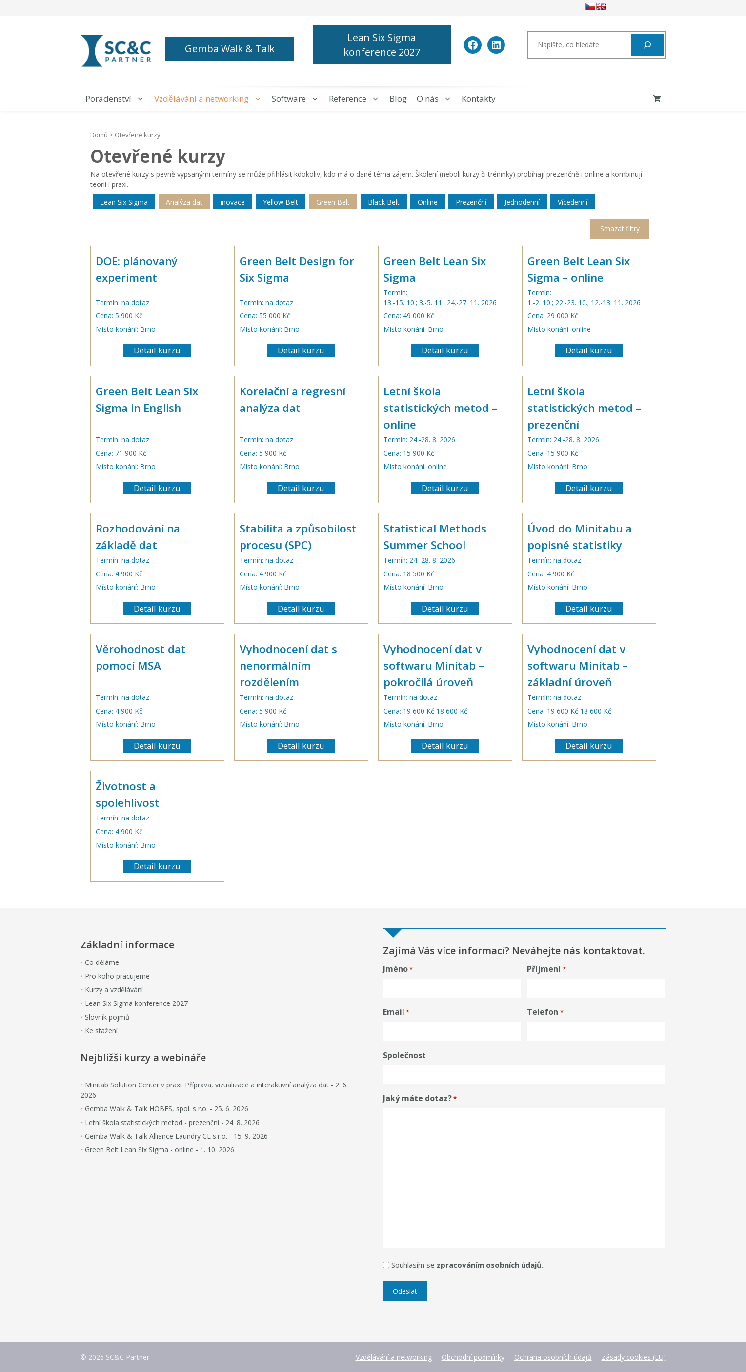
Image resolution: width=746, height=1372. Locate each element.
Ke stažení (101, 1030)
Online (428, 201)
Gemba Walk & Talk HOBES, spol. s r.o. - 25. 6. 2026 (166, 1108)
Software (298, 98)
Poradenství (117, 98)
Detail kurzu (157, 350)
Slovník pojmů (107, 1017)
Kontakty (479, 98)
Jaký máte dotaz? (420, 1098)
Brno (148, 329)
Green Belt (333, 201)
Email (396, 1012)
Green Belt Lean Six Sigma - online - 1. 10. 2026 (159, 1149)
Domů (99, 134)
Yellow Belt (280, 201)
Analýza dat (184, 201)
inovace (233, 201)
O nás (437, 98)
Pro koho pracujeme (117, 976)
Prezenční (471, 201)
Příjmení (546, 969)
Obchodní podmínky (473, 1357)
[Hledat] (647, 45)
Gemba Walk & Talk (230, 48)
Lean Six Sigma (124, 201)
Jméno (398, 969)
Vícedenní (572, 201)
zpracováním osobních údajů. (490, 1265)
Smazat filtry (620, 228)
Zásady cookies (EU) (634, 1357)
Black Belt (384, 201)
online (581, 329)
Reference (356, 98)
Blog (398, 98)
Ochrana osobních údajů (553, 1357)
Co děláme (102, 962)
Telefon (545, 1012)
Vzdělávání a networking (210, 98)
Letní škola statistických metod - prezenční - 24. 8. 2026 (172, 1122)
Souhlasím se (467, 1265)
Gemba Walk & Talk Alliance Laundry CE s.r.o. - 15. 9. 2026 (176, 1136)
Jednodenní (522, 201)
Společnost (404, 1055)
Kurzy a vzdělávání (114, 989)
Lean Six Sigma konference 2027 (381, 45)
